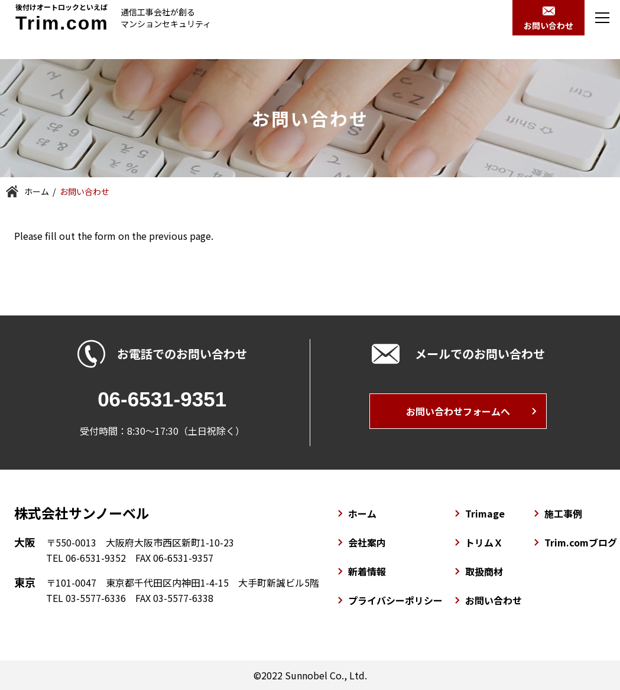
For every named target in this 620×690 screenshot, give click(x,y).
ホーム (36, 191)
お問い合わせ (493, 600)
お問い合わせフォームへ (458, 411)
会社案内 (367, 542)
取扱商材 (484, 571)
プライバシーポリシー (395, 600)
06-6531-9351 (162, 399)
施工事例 (563, 513)
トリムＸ (484, 542)
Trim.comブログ (580, 542)
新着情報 (367, 571)
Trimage (485, 513)
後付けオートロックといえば (62, 17)
